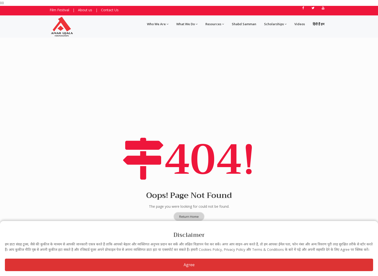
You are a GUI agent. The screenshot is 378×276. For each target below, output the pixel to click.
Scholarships (275, 24)
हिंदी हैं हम (318, 24)
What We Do (187, 24)
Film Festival (59, 10)
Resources (214, 24)
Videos (299, 24)
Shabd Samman (244, 24)
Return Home (189, 191)
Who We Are (157, 24)
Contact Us (110, 10)
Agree (189, 264)
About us (85, 10)
